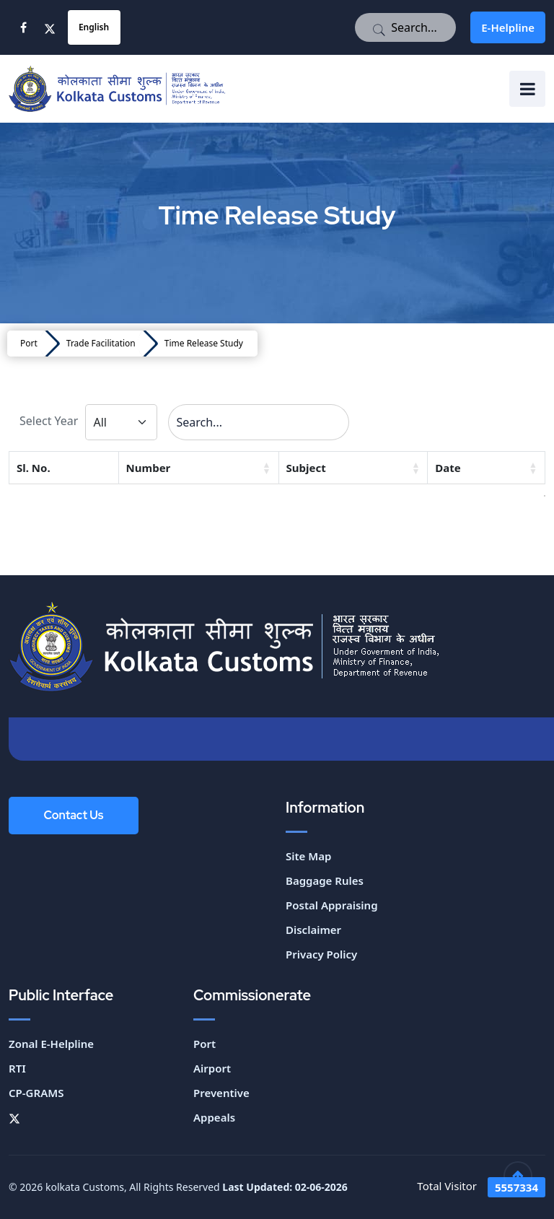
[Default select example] (121, 422)
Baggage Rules (325, 880)
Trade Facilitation (101, 343)
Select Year (48, 421)
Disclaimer (313, 929)
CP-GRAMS (36, 1092)
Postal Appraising (332, 905)
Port (29, 343)
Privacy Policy (321, 954)
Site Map (308, 856)
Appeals (214, 1117)
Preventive (221, 1092)
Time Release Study (203, 343)
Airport (212, 1068)
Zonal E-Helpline (51, 1043)
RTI (17, 1068)
